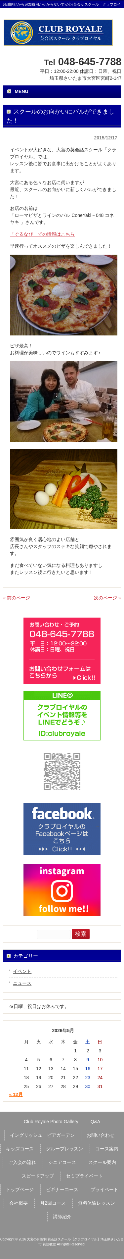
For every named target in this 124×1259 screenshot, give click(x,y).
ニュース (22, 983)
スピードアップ (37, 1176)
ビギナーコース (62, 1189)
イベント (22, 971)
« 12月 (15, 1094)
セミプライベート (84, 1176)
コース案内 (106, 1148)
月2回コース (53, 1203)
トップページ (20, 1189)
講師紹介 (62, 1216)
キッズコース (20, 1148)
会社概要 (18, 1203)
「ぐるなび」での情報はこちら (42, 234)
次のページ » (107, 597)
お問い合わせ (100, 1135)
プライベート (104, 1189)
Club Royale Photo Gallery (51, 1121)
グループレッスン (64, 1148)
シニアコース (62, 1162)
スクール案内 (102, 1162)
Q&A (96, 1121)
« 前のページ (16, 597)
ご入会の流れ (22, 1162)
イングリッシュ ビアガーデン (42, 1135)
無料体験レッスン (96, 1203)
